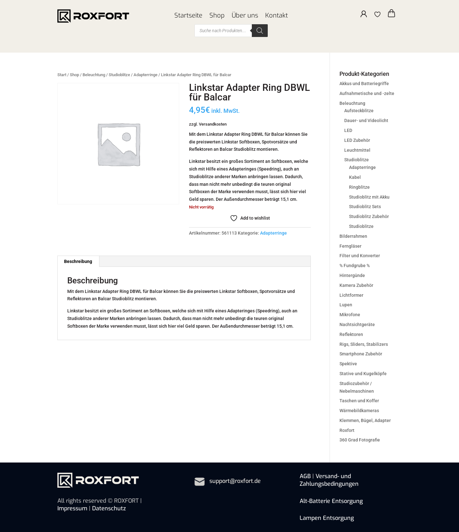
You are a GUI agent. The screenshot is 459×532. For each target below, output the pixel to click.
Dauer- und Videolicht (366, 120)
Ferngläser (350, 246)
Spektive (348, 363)
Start (61, 74)
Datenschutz (109, 508)
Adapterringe (145, 74)
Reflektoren (351, 334)
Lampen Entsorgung (327, 518)
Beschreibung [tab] (78, 261)
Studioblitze (119, 74)
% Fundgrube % (354, 265)
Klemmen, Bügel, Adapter (365, 420)
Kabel (355, 177)
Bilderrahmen (353, 236)
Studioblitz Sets (365, 206)
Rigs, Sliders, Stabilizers (363, 344)
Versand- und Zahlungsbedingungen (329, 480)
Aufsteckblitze (359, 110)
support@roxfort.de (235, 481)
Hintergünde (352, 275)
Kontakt (276, 16)
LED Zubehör (357, 140)
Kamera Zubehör (356, 285)
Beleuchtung (94, 74)
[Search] (260, 30)
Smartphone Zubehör (360, 353)
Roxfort (346, 430)
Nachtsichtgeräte (357, 324)
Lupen (345, 304)
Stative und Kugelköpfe (363, 373)
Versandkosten (213, 124)
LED (348, 130)
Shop (217, 16)
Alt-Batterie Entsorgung (331, 501)
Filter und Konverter (359, 255)
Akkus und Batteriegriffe (364, 83)
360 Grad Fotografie (359, 439)
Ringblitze (359, 187)
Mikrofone (349, 314)
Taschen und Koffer (359, 400)
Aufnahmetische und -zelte (366, 93)
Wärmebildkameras (359, 410)
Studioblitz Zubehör (369, 216)
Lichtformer (351, 295)
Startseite (188, 16)
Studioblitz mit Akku (369, 197)
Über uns (245, 16)
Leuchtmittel (357, 150)
